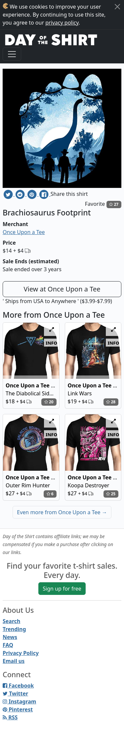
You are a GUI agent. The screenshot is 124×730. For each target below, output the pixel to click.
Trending (14, 629)
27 (113, 204)
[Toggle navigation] (12, 54)
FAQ (8, 645)
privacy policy (62, 22)
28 (110, 402)
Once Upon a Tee (24, 232)
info (51, 342)
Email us (13, 661)
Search (11, 621)
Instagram (19, 701)
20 (49, 402)
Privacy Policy (21, 653)
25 (110, 494)
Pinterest (18, 709)
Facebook (18, 685)
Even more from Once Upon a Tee (62, 512)
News (10, 637)
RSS (10, 717)
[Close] (117, 7)
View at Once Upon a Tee (62, 288)
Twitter (15, 693)
